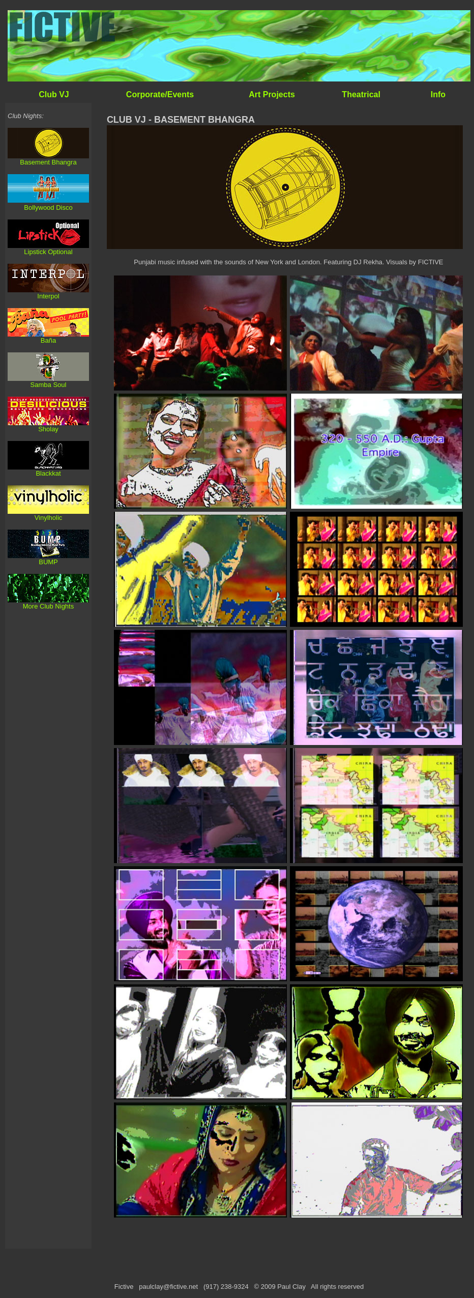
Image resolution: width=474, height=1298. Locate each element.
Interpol (48, 296)
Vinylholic (49, 517)
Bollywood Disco (48, 207)
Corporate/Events (160, 94)
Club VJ (54, 94)
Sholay (48, 429)
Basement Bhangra (48, 162)
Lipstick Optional (48, 252)
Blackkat (48, 473)
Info (438, 94)
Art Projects (272, 94)
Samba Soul (49, 385)
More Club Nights (48, 606)
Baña (48, 340)
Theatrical (361, 94)
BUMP (48, 562)
